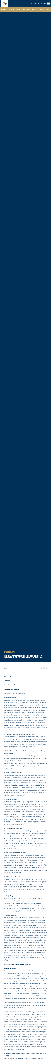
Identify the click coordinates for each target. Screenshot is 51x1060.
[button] (32, 3)
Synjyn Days (10, 896)
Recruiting (34, 9)
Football (4, 9)
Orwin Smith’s (10, 828)
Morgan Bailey (22, 887)
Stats (23, 9)
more (47, 9)
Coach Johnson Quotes (11, 685)
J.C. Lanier (17, 877)
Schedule (11, 9)
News (28, 9)
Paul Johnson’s (16, 693)
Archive (42, 9)
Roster (18, 9)
